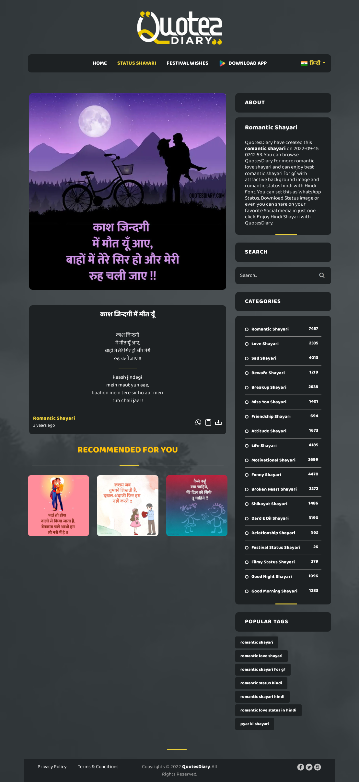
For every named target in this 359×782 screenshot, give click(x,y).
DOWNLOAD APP (243, 63)
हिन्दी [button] (311, 63)
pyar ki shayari (254, 724)
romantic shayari (256, 642)
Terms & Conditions (98, 767)
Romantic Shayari (54, 418)
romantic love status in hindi (268, 710)
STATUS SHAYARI (136, 63)
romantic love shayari (261, 656)
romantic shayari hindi (262, 696)
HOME (100, 63)
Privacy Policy (52, 767)
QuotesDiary (196, 767)
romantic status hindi (261, 683)
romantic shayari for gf (262, 669)
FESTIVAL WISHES (187, 63)
